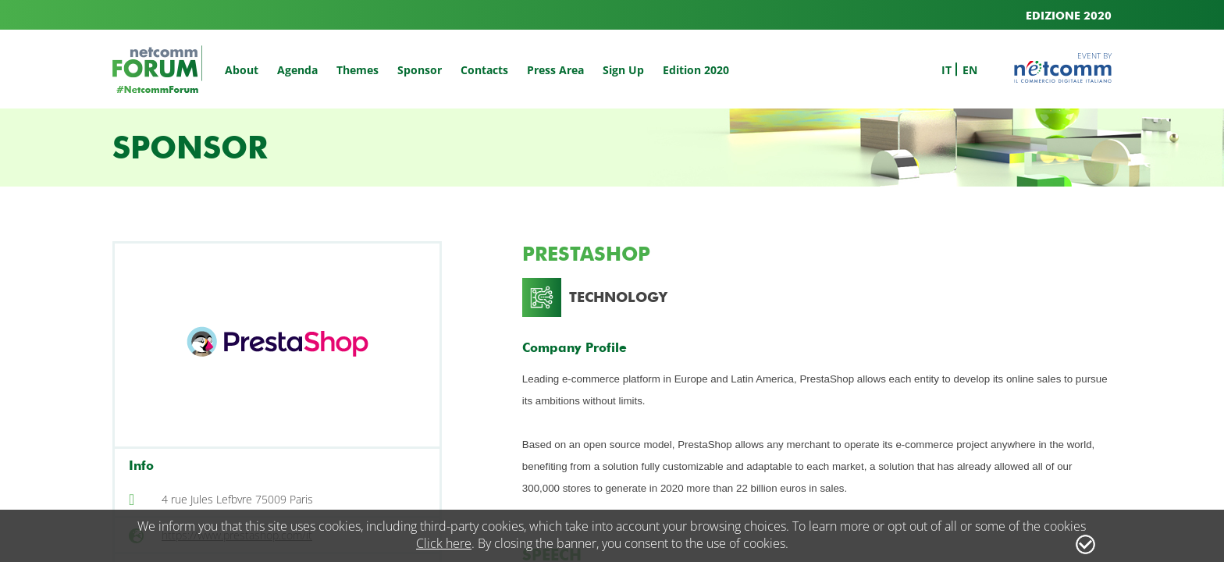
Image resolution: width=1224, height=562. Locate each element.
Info (141, 465)
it (946, 69)
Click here (443, 543)
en (969, 69)
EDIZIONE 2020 (1069, 16)
